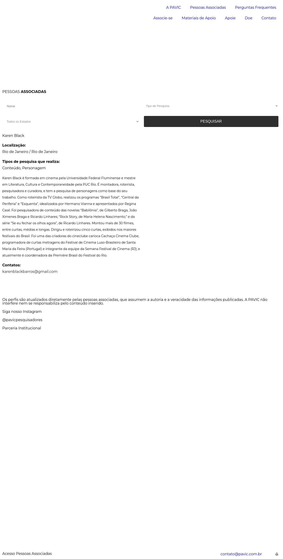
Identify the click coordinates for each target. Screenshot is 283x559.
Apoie (230, 18)
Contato (268, 18)
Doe (248, 18)
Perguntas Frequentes (255, 7)
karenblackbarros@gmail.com (30, 271)
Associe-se (163, 18)
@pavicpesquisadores (22, 320)
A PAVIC (173, 7)
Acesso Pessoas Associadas (27, 553)
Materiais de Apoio (199, 18)
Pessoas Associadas (208, 7)
